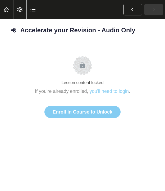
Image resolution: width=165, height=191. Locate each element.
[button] (6, 9)
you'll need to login (109, 91)
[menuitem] (19, 9)
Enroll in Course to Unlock (82, 112)
